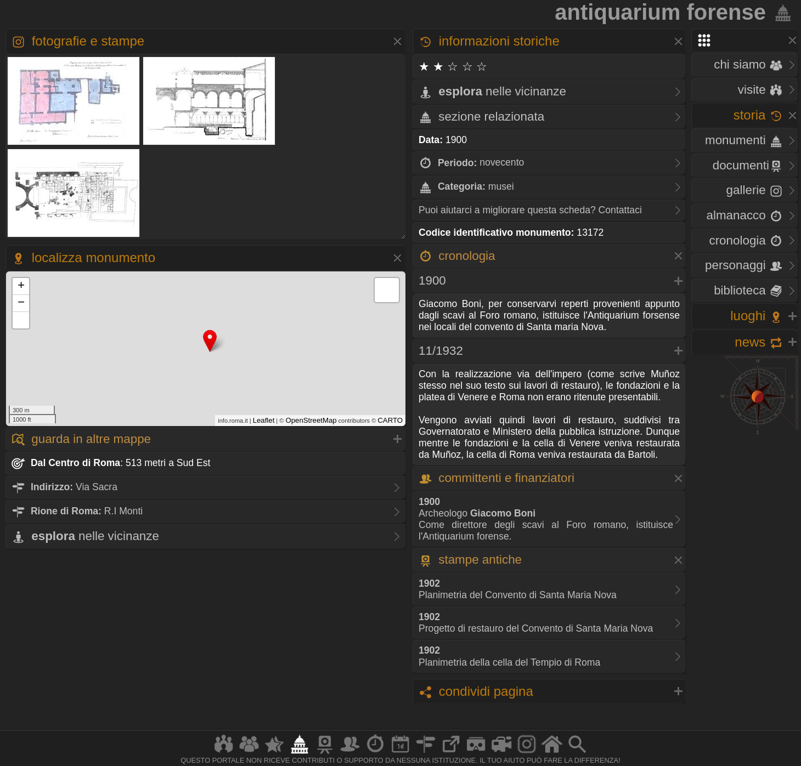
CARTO (390, 420)
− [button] (21, 303)
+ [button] (21, 286)
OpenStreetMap (310, 420)
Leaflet (264, 420)
